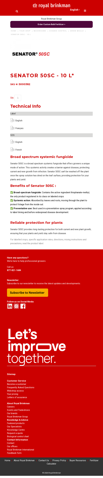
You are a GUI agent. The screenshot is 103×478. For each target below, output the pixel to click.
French (17, 149)
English (17, 120)
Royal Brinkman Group (51, 18)
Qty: (12, 98)
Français (17, 128)
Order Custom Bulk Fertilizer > (51, 24)
